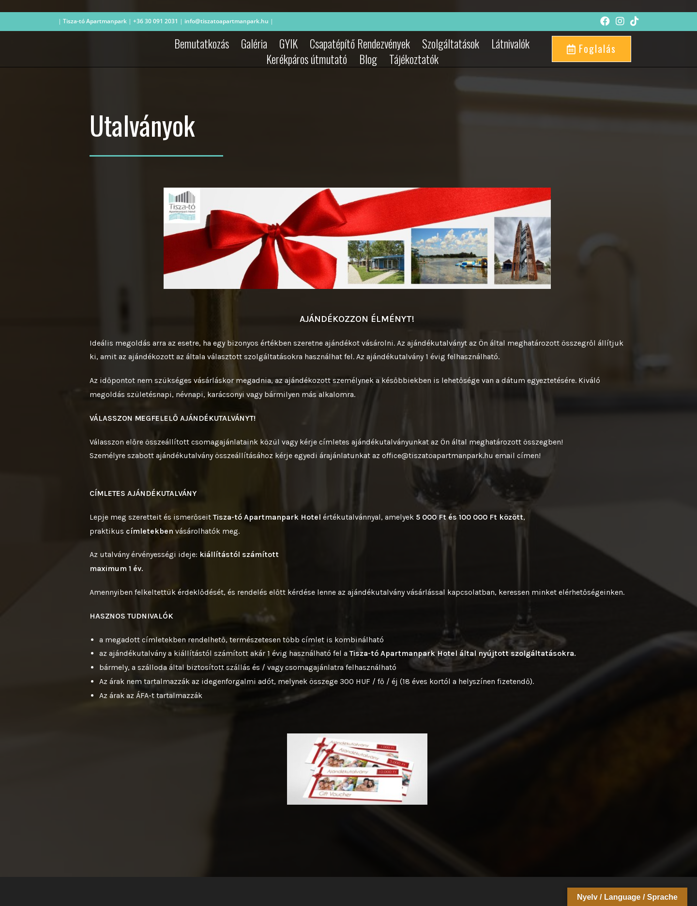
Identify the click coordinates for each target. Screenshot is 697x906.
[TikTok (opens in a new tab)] (633, 21)
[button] (591, 49)
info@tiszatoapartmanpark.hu (226, 21)
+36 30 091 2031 (155, 21)
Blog (368, 59)
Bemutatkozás (201, 43)
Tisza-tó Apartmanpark (95, 21)
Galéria (254, 43)
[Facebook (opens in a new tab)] (605, 21)
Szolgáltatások (450, 43)
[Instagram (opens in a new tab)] (620, 21)
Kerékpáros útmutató (306, 59)
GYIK (288, 43)
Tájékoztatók (414, 59)
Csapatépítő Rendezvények (360, 43)
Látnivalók (510, 43)
